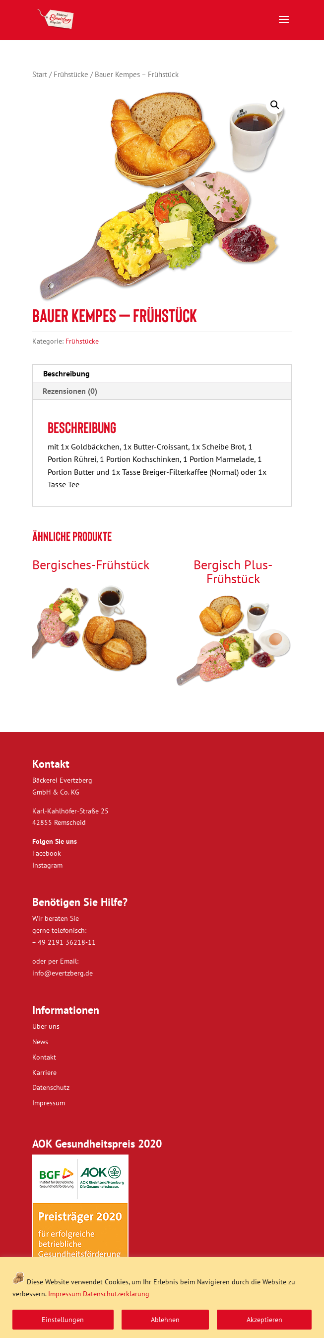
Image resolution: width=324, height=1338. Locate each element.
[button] (275, 105)
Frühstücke (71, 74)
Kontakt (44, 1057)
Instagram (47, 865)
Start (39, 74)
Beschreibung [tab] (66, 373)
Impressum (64, 1293)
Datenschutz (50, 1087)
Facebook (46, 853)
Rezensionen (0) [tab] (70, 391)
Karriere (44, 1072)
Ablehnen (165, 1319)
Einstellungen (63, 1319)
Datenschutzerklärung (116, 1293)
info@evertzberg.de (62, 973)
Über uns (46, 1026)
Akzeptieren (264, 1319)
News (40, 1041)
